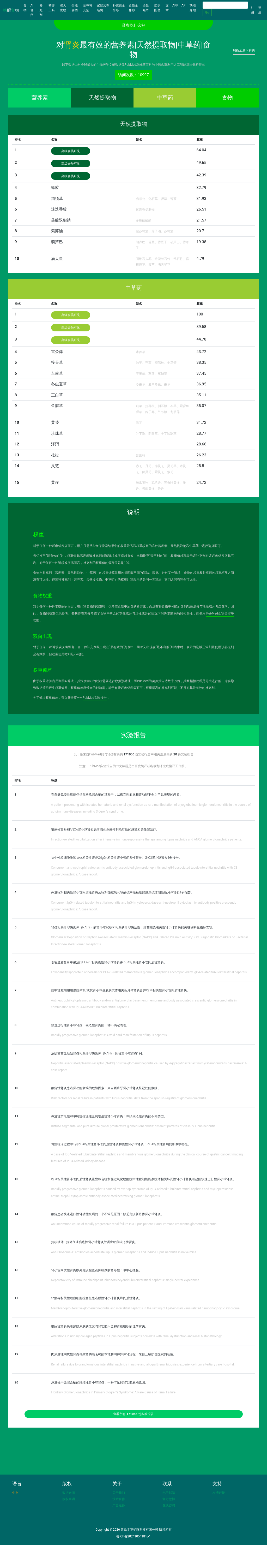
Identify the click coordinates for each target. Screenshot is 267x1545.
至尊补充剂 (87, 8)
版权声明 (68, 1499)
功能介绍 (193, 8)
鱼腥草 (57, 405)
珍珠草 (57, 433)
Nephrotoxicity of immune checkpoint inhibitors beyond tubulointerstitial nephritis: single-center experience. (125, 1280)
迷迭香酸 (59, 209)
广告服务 (118, 1505)
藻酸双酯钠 (61, 220)
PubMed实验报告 (95, 698)
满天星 (57, 258)
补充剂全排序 (119, 8)
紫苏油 (57, 231)
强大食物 (63, 8)
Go (207, 12)
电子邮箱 (168, 1493)
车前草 (57, 373)
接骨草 (57, 362)
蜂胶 (55, 187)
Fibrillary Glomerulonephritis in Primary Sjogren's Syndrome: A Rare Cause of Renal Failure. (114, 1392)
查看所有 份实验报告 (133, 1414)
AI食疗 (31, 10)
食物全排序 (133, 8)
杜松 (55, 455)
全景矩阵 (146, 8)
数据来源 (68, 1493)
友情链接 (219, 1493)
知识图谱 (157, 8)
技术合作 (118, 1499)
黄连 (55, 482)
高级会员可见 (70, 151)
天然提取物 (102, 97)
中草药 (165, 97)
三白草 (57, 395)
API (183, 5)
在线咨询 (168, 1505)
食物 (26, 8)
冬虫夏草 (59, 384)
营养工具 (51, 8)
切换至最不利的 (244, 50)
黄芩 (55, 422)
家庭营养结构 (103, 8)
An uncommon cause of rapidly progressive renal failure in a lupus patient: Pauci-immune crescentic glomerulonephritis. (134, 1224)
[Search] (225, 5)
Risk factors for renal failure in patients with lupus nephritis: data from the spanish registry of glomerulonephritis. (129, 1098)
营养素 (40, 97)
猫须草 (57, 198)
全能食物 (74, 8)
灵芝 (55, 465)
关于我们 (118, 1493)
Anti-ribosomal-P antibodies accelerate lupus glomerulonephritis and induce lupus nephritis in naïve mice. (124, 1252)
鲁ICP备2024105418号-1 (133, 1536)
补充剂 (41, 10)
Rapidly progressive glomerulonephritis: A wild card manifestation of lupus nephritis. (109, 1035)
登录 (259, 10)
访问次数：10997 (133, 75)
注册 (252, 10)
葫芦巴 (57, 242)
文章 (167, 8)
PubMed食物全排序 (220, 613)
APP (175, 5)
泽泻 (55, 444)
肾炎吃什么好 (133, 25)
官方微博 (168, 1499)
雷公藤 (57, 351)
